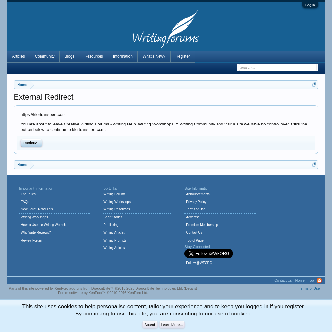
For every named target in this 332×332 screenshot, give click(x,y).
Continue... (31, 143)
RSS (319, 280)
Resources (93, 56)
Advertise (193, 217)
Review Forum (31, 240)
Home (300, 280)
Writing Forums (114, 194)
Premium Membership (202, 225)
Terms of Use (195, 209)
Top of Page (194, 240)
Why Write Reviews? (36, 232)
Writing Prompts (114, 240)
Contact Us (194, 232)
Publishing (110, 225)
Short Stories (112, 217)
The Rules (28, 194)
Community (45, 56)
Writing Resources (116, 209)
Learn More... (172, 324)
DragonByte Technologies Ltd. (159, 288)
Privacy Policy (196, 202)
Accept (150, 324)
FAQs (25, 202)
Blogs (69, 56)
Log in (310, 5)
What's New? (154, 56)
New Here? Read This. (37, 209)
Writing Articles (114, 232)
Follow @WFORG (199, 263)
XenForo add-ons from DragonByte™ (84, 288)
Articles (18, 56)
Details (190, 288)
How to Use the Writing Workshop (45, 225)
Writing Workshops (34, 217)
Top (311, 280)
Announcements (197, 194)
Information (123, 56)
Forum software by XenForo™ (103, 293)
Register (182, 56)
